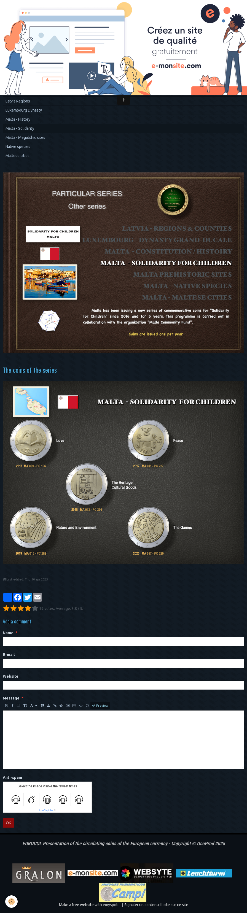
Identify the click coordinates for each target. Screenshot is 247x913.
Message (11, 698)
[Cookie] (12, 901)
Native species (18, 146)
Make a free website (76, 905)
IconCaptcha (46, 810)
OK (8, 823)
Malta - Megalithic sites (25, 137)
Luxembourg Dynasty (24, 110)
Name (8, 633)
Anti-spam (12, 777)
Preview (100, 705)
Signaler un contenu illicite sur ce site (156, 905)
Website (10, 676)
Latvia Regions (18, 101)
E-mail (9, 654)
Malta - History (18, 119)
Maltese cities (17, 155)
